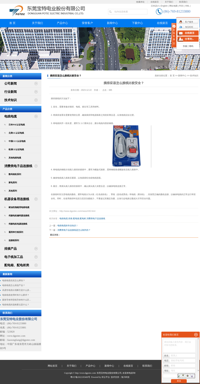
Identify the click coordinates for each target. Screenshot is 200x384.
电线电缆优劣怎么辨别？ (13, 280)
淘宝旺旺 (186, 27)
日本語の (155, 6)
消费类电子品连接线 (18, 166)
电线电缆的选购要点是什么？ (15, 304)
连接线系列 (14, 240)
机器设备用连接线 (16, 199)
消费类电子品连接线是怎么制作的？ (74, 230)
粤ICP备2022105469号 (80, 377)
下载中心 (137, 23)
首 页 (172, 75)
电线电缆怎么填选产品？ (13, 285)
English (164, 6)
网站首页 (52, 366)
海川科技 (125, 377)
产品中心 (62, 23)
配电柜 (83, 218)
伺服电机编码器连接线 (19, 215)
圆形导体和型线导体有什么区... (16, 300)
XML (187, 6)
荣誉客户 (87, 23)
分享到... (189, 39)
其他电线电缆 (15, 158)
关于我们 (169, 2)
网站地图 (173, 6)
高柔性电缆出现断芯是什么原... (16, 290)
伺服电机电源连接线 (18, 224)
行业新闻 (10, 92)
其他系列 (13, 191)
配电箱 (76, 218)
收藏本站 (140, 2)
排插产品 (10, 248)
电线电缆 (10, 116)
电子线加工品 (13, 257)
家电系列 (13, 182)
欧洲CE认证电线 (16, 149)
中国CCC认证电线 (17, 141)
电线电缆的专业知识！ (67, 225)
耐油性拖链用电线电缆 (19, 207)
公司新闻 (10, 83)
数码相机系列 (15, 174)
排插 (70, 218)
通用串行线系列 (16, 232)
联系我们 (183, 2)
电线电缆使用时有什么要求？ (15, 295)
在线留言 (155, 2)
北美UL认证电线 (16, 133)
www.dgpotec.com (16, 336)
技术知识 (10, 100)
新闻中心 (112, 23)
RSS (181, 6)
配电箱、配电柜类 (16, 265)
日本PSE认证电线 (17, 124)
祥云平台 (106, 377)
